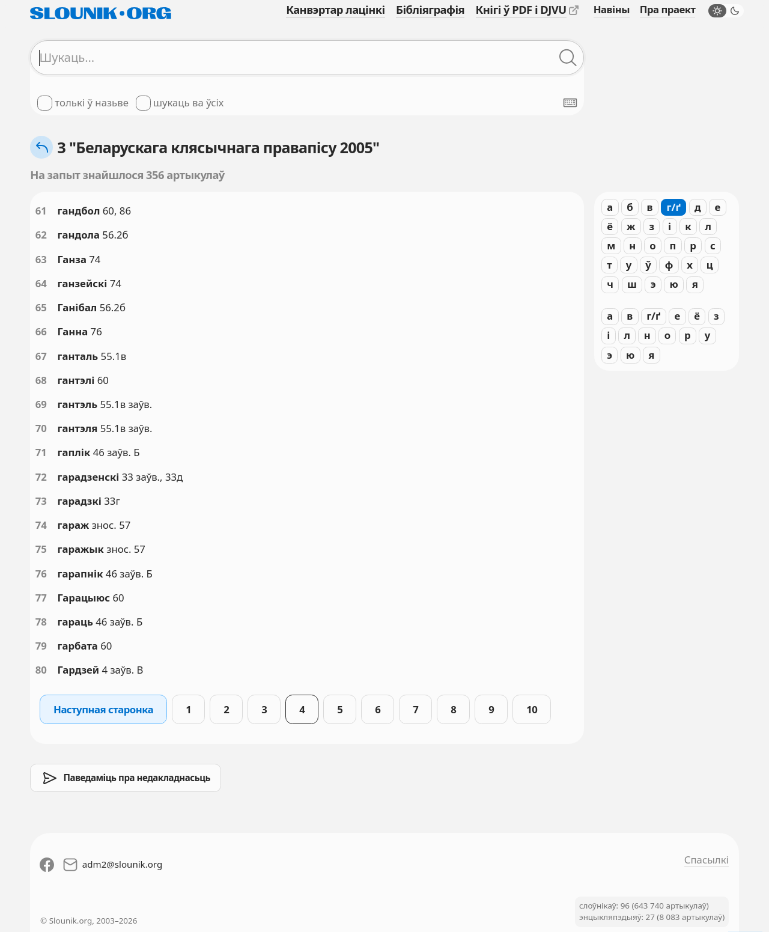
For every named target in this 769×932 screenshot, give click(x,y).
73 (41, 501)
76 (41, 573)
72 (41, 477)
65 (41, 307)
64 (41, 283)
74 (41, 525)
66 (41, 331)
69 (41, 404)
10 (531, 709)
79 (41, 646)
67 (41, 356)
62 (41, 235)
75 (41, 549)
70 (41, 428)
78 (41, 622)
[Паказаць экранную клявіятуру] (570, 103)
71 (41, 452)
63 (41, 259)
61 (41, 211)
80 (41, 670)
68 (41, 380)
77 (41, 598)
